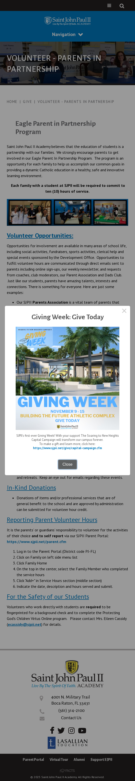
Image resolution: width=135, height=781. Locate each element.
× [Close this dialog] (124, 312)
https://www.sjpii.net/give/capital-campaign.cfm (67, 448)
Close (68, 464)
